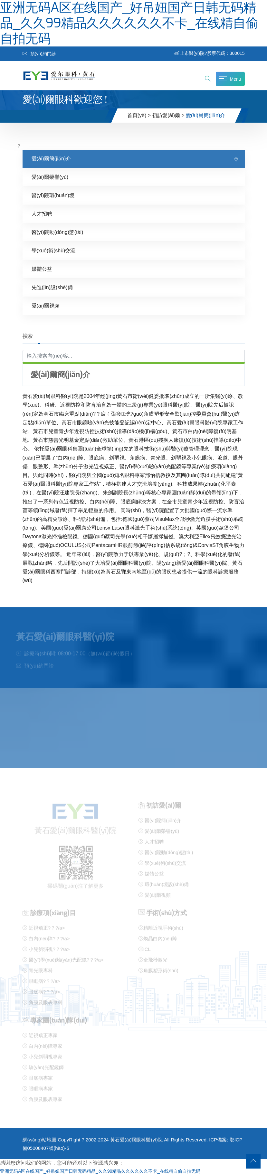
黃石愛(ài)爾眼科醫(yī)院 (136, 1139)
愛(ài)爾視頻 (46, 306)
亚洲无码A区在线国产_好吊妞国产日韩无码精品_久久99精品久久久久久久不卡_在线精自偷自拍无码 (100, 1171)
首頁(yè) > (139, 115)
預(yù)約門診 (39, 53)
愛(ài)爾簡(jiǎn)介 (51, 158)
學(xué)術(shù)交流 (54, 250)
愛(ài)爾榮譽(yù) (50, 177)
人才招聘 (42, 214)
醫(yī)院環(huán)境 (53, 195)
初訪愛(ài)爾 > (168, 115)
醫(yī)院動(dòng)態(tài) (57, 232)
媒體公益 (42, 269)
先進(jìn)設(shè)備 (52, 287)
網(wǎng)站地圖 (40, 1139)
